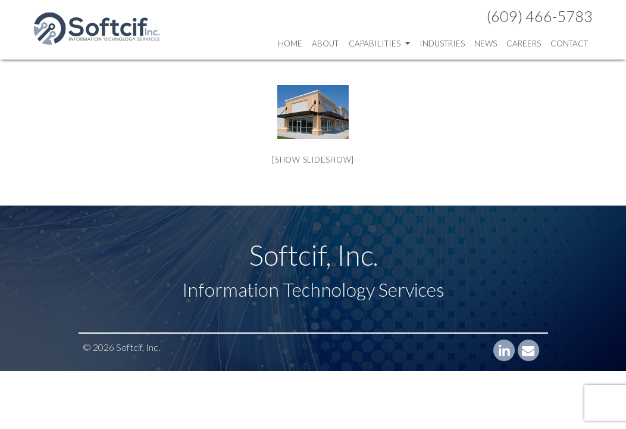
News (485, 43)
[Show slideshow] (313, 159)
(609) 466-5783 (540, 16)
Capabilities (379, 43)
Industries (442, 43)
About (325, 43)
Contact (569, 43)
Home (290, 43)
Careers (523, 43)
